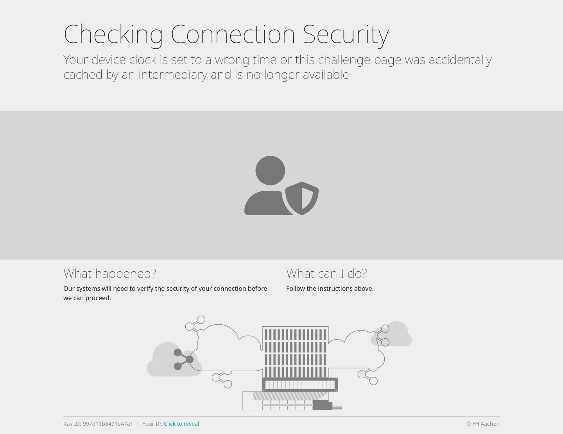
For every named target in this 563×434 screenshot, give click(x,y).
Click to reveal (181, 423)
